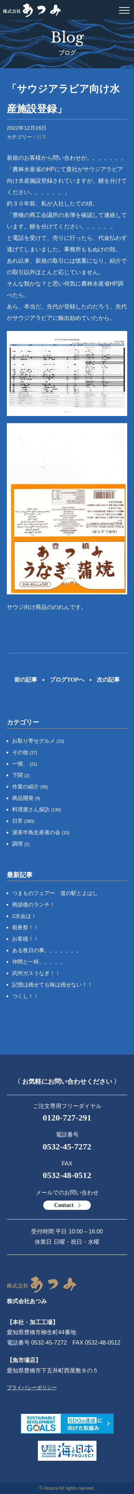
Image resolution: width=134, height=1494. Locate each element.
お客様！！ (25, 939)
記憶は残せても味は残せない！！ (52, 984)
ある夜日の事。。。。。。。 (47, 950)
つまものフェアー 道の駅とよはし (55, 893)
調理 (21, 844)
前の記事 (25, 680)
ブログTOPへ (67, 680)
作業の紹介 (30, 786)
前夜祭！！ (25, 927)
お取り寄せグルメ (38, 741)
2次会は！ (24, 916)
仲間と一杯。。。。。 (39, 962)
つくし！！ (25, 996)
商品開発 (26, 798)
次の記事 (108, 680)
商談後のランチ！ (33, 904)
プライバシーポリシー (32, 1387)
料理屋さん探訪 (36, 809)
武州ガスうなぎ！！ (36, 973)
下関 (21, 775)
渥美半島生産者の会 (41, 832)
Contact (63, 1205)
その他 (25, 752)
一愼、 (25, 764)
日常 (42, 137)
